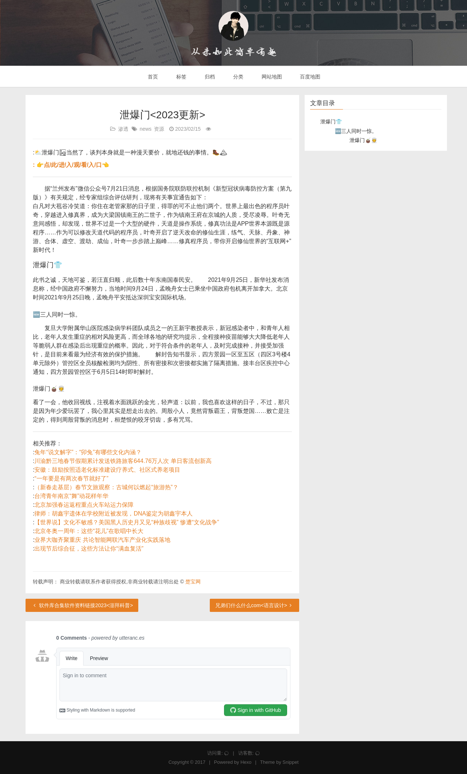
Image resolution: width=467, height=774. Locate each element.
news (146, 129)
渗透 (123, 129)
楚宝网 (193, 582)
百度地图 (310, 77)
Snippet (290, 762)
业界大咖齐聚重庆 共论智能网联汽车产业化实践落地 (102, 540)
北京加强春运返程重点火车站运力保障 (84, 505)
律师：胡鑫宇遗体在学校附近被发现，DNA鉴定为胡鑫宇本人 (113, 513)
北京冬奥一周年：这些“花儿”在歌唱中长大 (88, 531)
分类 (237, 77)
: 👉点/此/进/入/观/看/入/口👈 (71, 165)
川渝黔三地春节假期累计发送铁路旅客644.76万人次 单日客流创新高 (122, 461)
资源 (159, 129)
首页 (152, 77)
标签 (180, 77)
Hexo (245, 762)
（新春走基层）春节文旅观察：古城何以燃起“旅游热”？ (106, 487)
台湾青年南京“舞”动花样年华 (71, 496)
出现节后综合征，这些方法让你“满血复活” (88, 548)
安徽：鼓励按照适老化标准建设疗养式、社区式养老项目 (107, 470)
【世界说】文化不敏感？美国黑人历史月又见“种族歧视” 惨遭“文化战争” (126, 522)
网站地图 (271, 77)
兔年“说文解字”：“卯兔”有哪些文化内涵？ (87, 452)
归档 (209, 77)
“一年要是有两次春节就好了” (71, 478)
